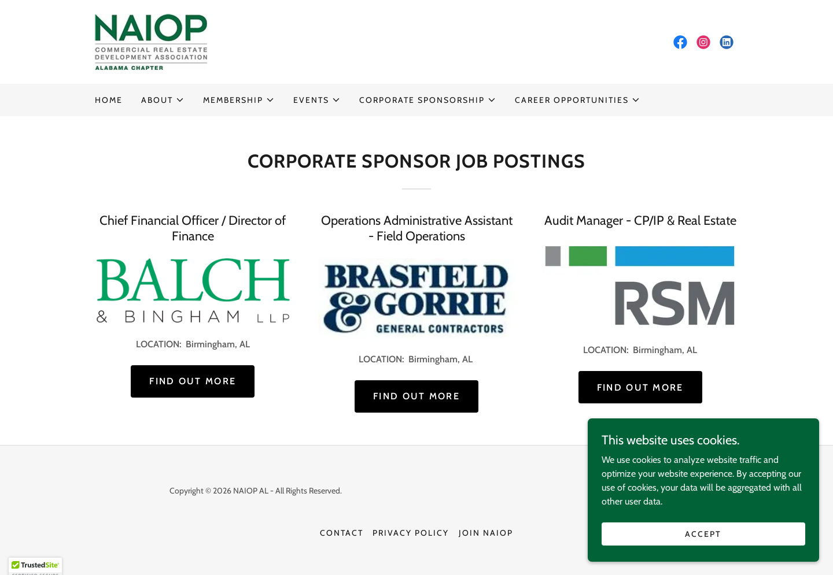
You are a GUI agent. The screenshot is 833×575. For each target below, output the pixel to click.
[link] (151, 40)
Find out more (192, 381)
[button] (163, 100)
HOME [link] (109, 100)
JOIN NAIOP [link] (486, 533)
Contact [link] (341, 533)
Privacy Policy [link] (411, 533)
